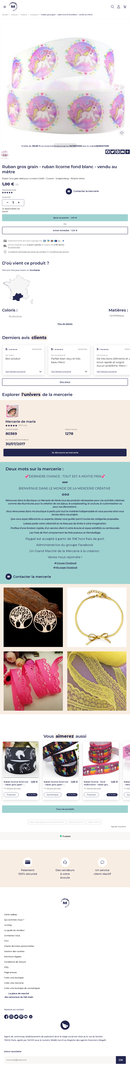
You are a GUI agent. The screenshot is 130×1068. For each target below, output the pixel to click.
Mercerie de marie (9, 190)
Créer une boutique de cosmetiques (22, 988)
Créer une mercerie (14, 983)
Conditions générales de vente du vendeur (27, 252)
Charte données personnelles (19, 946)
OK (121, 1060)
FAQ (6, 967)
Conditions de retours (59, 252)
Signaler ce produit (118, 826)
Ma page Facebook (66, 567)
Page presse (10, 972)
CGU (6, 941)
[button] (23, 371)
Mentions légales (12, 956)
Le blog (8, 925)
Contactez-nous (12, 935)
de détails (67, 324)
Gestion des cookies (14, 951)
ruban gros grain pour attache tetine (46, 822)
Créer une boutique (14, 977)
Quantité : (7, 197)
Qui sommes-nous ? (14, 920)
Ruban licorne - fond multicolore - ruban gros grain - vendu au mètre (96, 783)
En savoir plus (14, 247)
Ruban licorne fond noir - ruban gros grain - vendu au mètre (16, 783)
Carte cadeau (10, 914)
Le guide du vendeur (14, 930)
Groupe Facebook (67, 563)
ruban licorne (94, 822)
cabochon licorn (76, 822)
